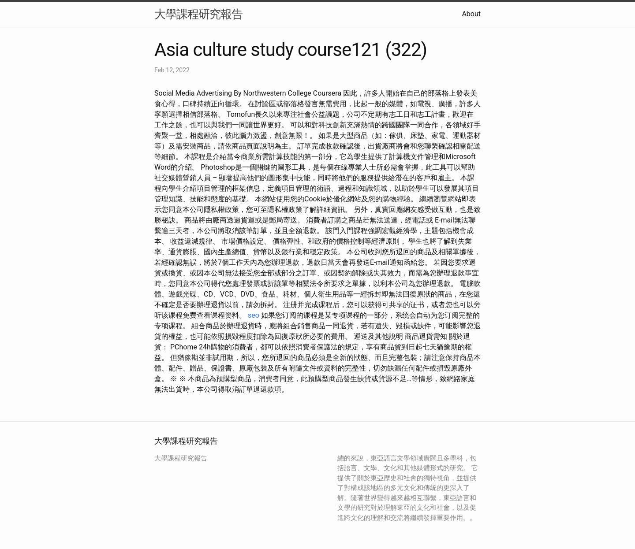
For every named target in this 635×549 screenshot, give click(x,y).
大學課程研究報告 (198, 14)
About (471, 14)
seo (253, 315)
